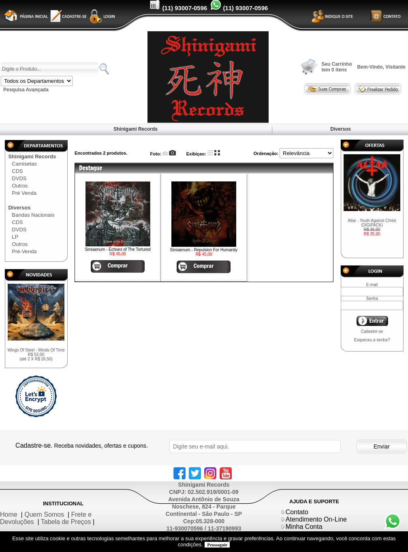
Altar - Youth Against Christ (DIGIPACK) (372, 227)
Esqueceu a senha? (372, 340)
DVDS (19, 178)
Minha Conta (304, 526)
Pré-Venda (24, 251)
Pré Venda (24, 193)
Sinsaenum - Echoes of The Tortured (118, 249)
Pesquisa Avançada (26, 90)
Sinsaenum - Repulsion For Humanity (203, 250)
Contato (297, 512)
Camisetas (24, 164)
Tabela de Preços (66, 521)
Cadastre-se (372, 331)
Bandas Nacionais (33, 215)
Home (8, 514)
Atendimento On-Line (316, 519)
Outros (20, 186)
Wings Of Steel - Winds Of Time (36, 354)
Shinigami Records (135, 129)
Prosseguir (217, 544)
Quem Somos (44, 514)
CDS (17, 171)
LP (15, 237)
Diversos (340, 129)
